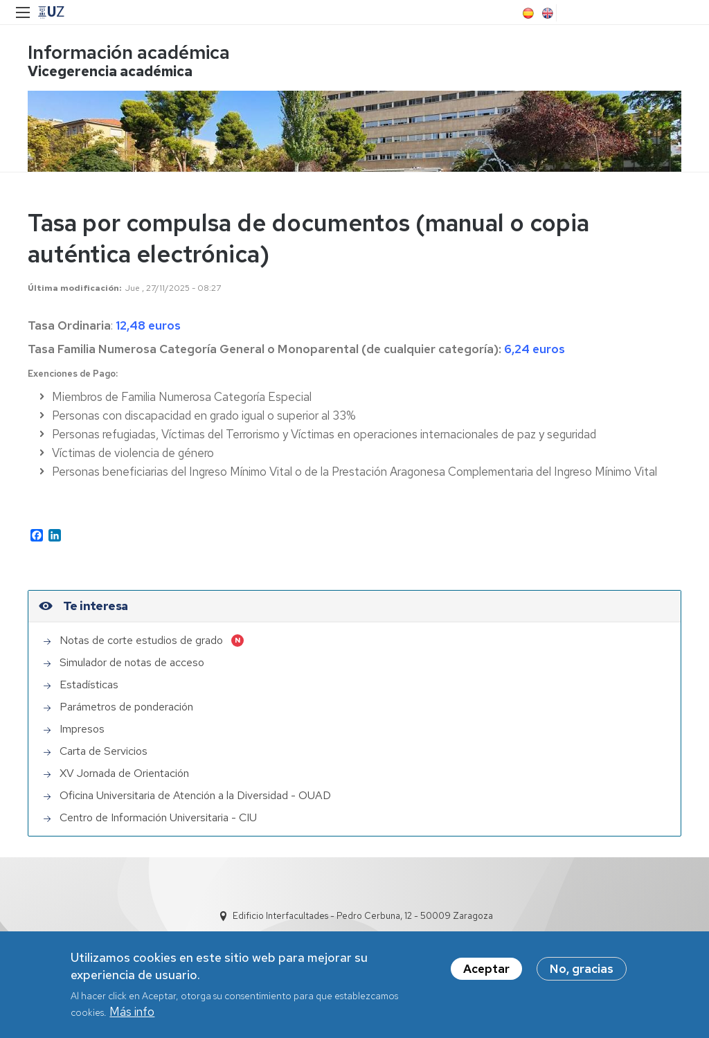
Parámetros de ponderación (126, 706)
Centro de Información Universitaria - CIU (158, 817)
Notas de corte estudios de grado (141, 640)
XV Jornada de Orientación (124, 773)
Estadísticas (89, 684)
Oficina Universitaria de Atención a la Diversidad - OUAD (195, 795)
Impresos (82, 729)
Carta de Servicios (103, 751)
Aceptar (486, 968)
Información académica (129, 52)
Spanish (527, 13)
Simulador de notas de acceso (132, 662)
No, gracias (581, 968)
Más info (131, 1011)
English (546, 13)
